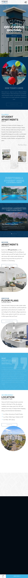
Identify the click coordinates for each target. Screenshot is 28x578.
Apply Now (14, 35)
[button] (11, 235)
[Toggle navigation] (25, 2)
